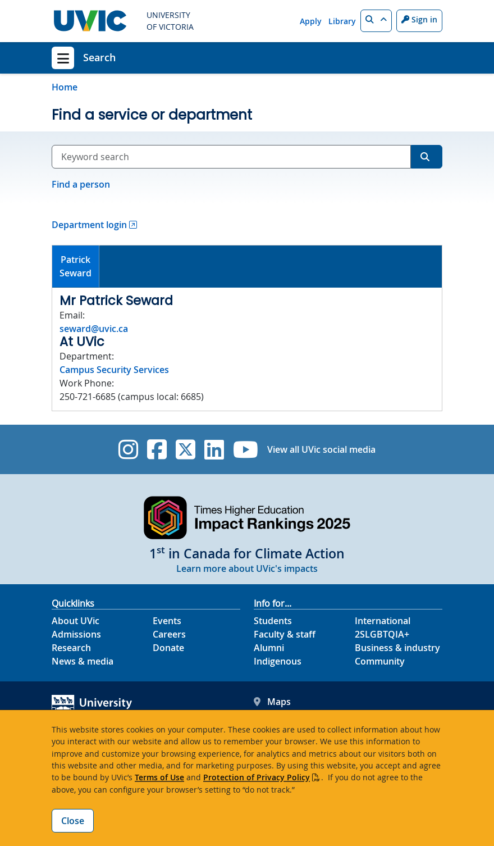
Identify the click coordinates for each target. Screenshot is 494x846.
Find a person (81, 184)
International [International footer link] (382, 621)
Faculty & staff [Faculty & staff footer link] (284, 634)
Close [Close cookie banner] (72, 821)
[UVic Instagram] (128, 449)
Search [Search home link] (99, 57)
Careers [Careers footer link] (169, 634)
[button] (376, 21)
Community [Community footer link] (380, 661)
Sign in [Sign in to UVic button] (419, 19)
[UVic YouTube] (245, 449)
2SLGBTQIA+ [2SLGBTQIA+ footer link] (382, 634)
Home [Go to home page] (64, 87)
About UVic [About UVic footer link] (75, 621)
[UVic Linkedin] (214, 449)
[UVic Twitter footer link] (185, 449)
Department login (89, 225)
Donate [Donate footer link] (168, 648)
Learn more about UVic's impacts (247, 568)
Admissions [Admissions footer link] (76, 634)
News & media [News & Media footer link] (82, 661)
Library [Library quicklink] (342, 21)
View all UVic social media (321, 449)
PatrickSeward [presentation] (76, 266)
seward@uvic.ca (94, 328)
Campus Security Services (114, 369)
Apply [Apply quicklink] (311, 21)
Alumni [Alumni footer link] (269, 648)
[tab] (75, 266)
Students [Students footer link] (273, 621)
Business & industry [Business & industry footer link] (397, 648)
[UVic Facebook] (157, 449)
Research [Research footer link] (71, 648)
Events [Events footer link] (167, 621)
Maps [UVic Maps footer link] (272, 701)
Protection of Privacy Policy (256, 777)
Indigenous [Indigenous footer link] (277, 661)
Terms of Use (159, 777)
